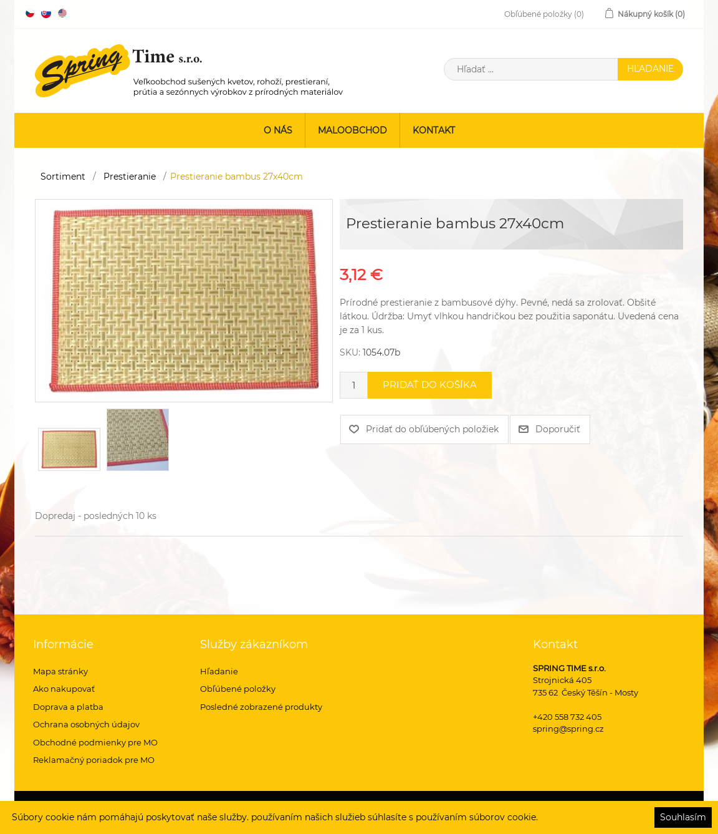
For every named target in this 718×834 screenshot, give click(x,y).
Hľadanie (219, 671)
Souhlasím (683, 817)
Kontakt (434, 130)
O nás (278, 130)
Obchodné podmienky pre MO (95, 742)
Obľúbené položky (237, 689)
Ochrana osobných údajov (86, 724)
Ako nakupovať (64, 689)
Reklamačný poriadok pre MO (94, 760)
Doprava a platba (68, 707)
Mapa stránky (60, 671)
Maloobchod (352, 130)
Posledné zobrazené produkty (261, 707)
